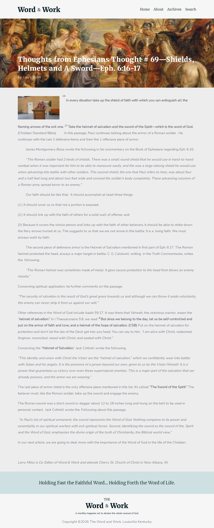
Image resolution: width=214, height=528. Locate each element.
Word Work (39, 9)
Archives (174, 9)
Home (145, 9)
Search (190, 9)
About (158, 9)
